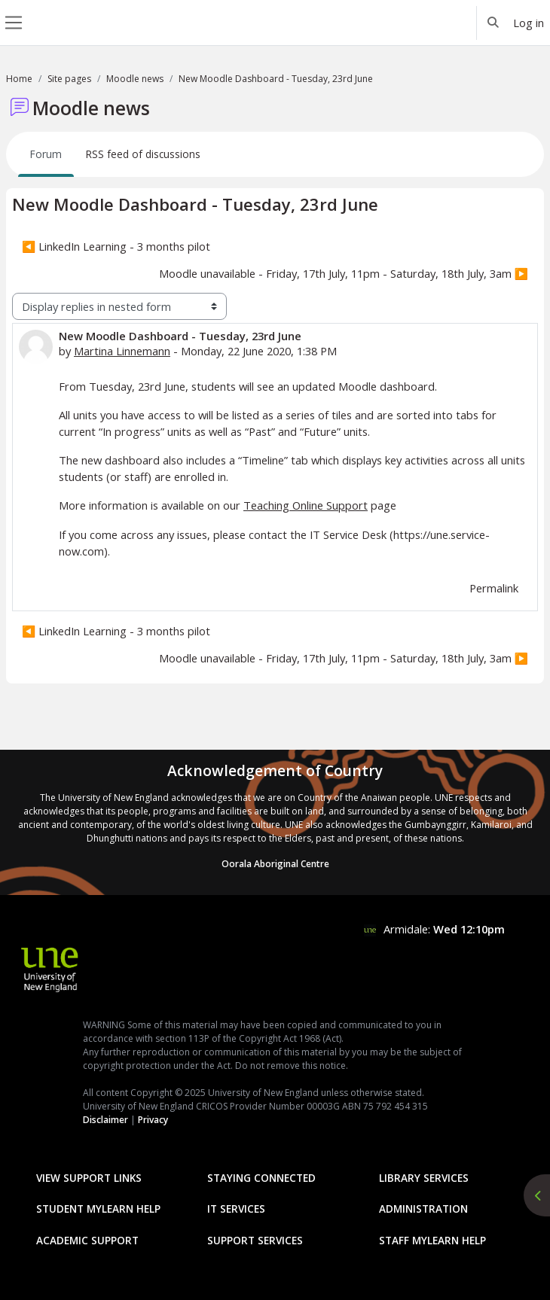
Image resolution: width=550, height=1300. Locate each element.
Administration (423, 1208)
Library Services (424, 1178)
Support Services (255, 1240)
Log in (528, 22)
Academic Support (87, 1240)
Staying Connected (261, 1178)
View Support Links (89, 1178)
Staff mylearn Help (432, 1240)
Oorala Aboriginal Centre (275, 863)
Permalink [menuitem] (493, 587)
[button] (493, 22)
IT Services (236, 1208)
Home (19, 78)
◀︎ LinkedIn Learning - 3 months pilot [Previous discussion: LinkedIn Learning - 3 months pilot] (116, 246)
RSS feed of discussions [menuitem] (143, 154)
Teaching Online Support (305, 505)
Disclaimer (105, 1119)
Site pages (69, 78)
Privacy (153, 1119)
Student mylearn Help (98, 1208)
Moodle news (134, 78)
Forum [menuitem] (46, 154)
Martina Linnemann (122, 350)
